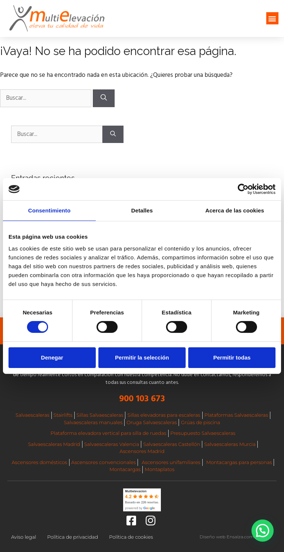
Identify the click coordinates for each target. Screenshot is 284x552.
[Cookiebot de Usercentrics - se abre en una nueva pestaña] (243, 189)
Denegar (52, 357)
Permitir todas (232, 357)
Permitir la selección (142, 357)
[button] (272, 18)
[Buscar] (104, 98)
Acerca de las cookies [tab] (234, 210)
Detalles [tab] (142, 210)
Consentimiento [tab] (49, 210)
